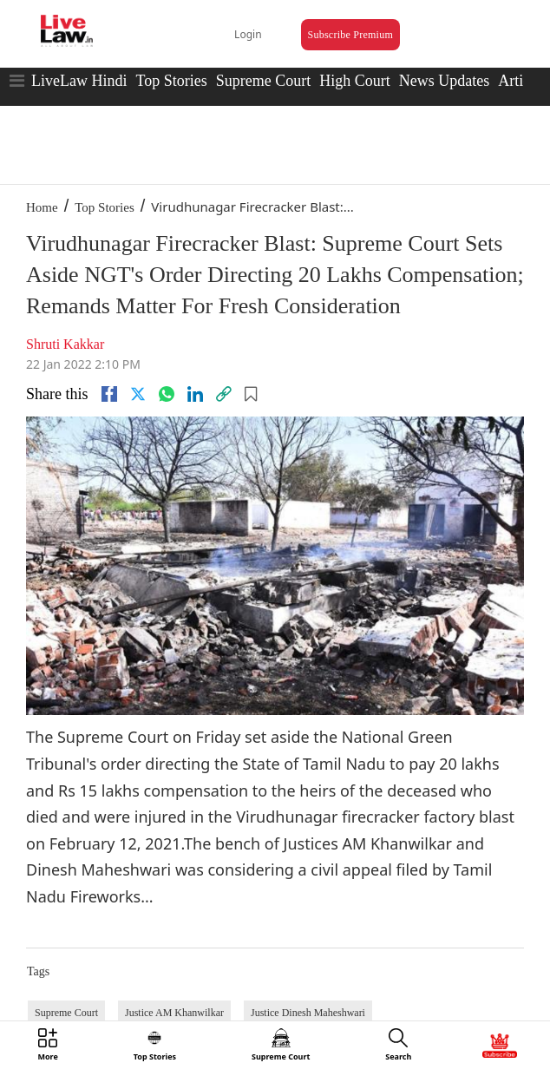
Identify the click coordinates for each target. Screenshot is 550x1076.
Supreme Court (263, 80)
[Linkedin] (195, 394)
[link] (224, 394)
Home (42, 207)
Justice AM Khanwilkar (174, 1013)
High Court (354, 80)
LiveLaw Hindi (79, 80)
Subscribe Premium (350, 35)
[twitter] (138, 394)
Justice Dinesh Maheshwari (308, 1013)
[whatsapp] (166, 394)
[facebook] (109, 394)
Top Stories (170, 80)
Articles (522, 80)
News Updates (444, 80)
